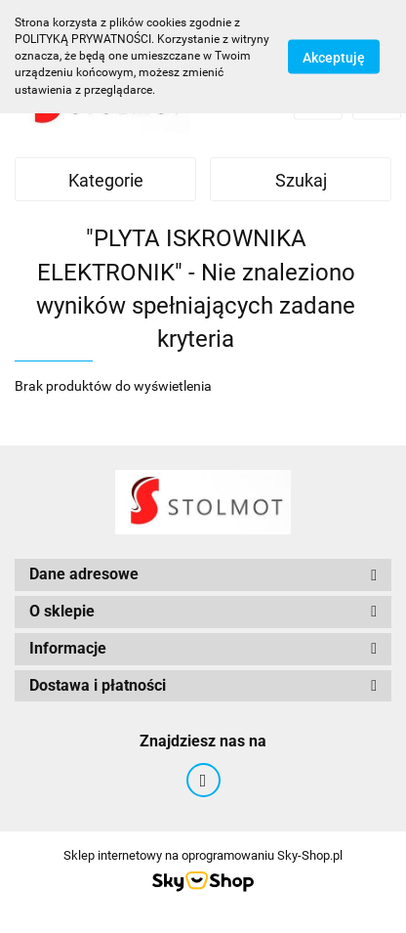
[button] (203, 575)
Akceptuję (334, 56)
